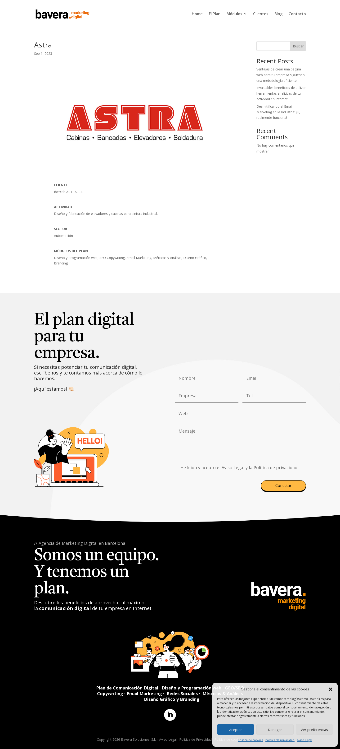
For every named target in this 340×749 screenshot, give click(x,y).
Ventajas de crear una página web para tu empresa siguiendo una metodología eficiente (280, 75)
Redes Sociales (182, 693)
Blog (278, 14)
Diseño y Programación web (191, 688)
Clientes (260, 14)
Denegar (275, 729)
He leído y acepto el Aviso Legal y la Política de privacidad (236, 467)
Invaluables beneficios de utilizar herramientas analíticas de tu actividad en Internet (281, 93)
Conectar (283, 485)
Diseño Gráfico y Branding (171, 699)
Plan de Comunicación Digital (127, 688)
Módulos (234, 14)
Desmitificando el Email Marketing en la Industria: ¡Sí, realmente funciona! (278, 112)
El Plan (214, 14)
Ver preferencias (314, 729)
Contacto (297, 14)
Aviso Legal (304, 740)
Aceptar (235, 729)
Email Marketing (144, 693)
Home (197, 14)
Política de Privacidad (195, 739)
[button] (330, 689)
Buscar (298, 46)
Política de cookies (250, 740)
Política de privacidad (280, 740)
